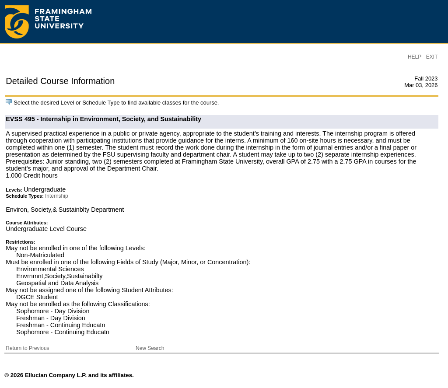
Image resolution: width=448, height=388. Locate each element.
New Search (150, 348)
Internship (56, 196)
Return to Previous (27, 348)
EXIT (432, 57)
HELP (414, 57)
